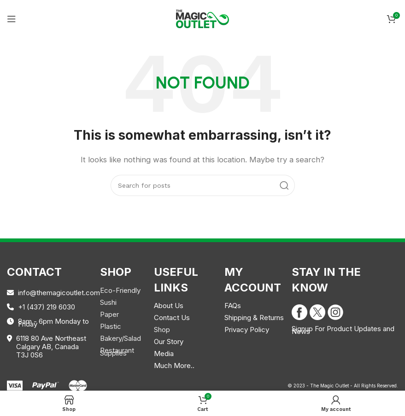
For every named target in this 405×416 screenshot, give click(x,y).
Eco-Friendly (120, 290)
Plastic (110, 326)
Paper (109, 314)
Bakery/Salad (120, 338)
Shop (162, 329)
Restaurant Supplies (117, 351)
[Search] (203, 185)
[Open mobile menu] (11, 19)
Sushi (108, 302)
